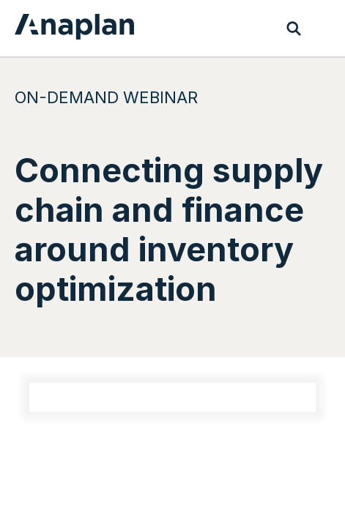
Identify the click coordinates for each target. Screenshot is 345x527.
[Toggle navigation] (323, 28)
